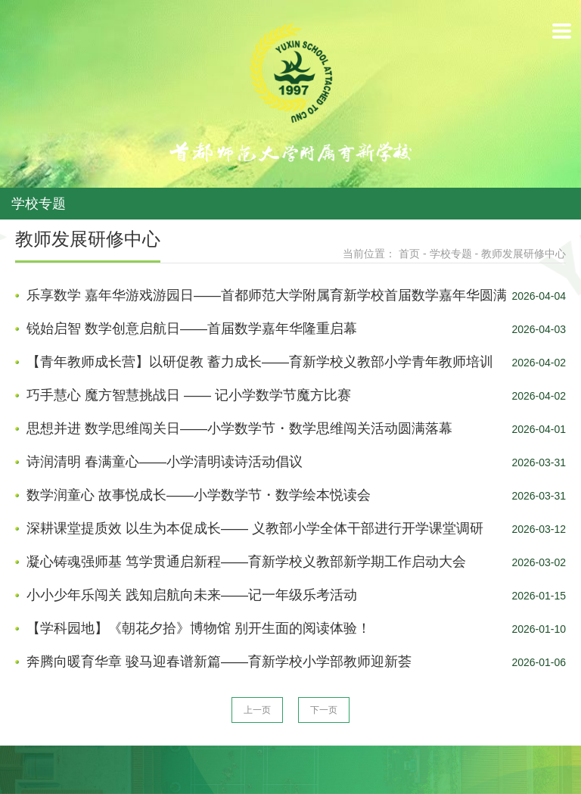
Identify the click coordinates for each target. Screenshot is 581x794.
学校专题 (451, 254)
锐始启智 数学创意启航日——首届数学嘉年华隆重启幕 (191, 328)
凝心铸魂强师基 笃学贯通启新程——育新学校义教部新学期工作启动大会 (246, 561)
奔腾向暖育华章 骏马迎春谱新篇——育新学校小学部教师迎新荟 (219, 661)
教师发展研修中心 (523, 254)
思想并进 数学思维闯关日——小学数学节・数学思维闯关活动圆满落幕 (239, 428)
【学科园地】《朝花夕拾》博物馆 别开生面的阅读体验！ (198, 628)
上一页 (257, 710)
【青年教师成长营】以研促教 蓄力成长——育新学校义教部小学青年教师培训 (259, 361)
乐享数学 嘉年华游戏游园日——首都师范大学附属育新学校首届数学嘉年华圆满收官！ (266, 296)
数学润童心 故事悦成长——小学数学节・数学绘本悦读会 (198, 495)
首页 (409, 254)
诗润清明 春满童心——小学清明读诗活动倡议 (164, 461)
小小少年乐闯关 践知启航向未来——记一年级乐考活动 (191, 595)
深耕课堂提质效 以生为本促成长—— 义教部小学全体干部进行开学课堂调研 (254, 528)
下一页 (323, 710)
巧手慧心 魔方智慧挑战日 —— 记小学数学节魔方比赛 (188, 395)
